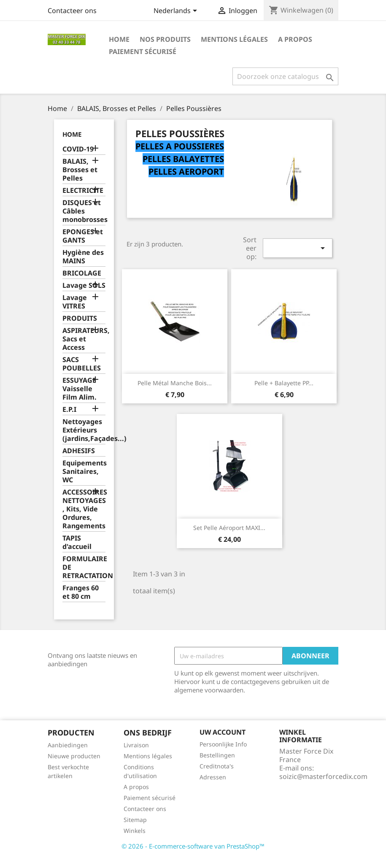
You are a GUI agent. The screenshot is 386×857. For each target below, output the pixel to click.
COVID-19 (78, 149)
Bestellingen (217, 755)
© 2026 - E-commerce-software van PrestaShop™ (193, 846)
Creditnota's (217, 766)
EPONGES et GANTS (82, 236)
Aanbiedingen (68, 745)
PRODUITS (79, 318)
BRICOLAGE (81, 273)
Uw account (223, 732)
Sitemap (135, 820)
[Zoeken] (285, 76)
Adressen (213, 777)
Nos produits (165, 39)
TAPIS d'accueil (77, 542)
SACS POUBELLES (81, 364)
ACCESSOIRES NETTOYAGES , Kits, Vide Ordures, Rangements (84, 509)
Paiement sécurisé (142, 51)
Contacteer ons (72, 10)
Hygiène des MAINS (83, 256)
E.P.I (69, 409)
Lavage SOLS (83, 285)
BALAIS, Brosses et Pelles (79, 170)
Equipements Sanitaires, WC (84, 471)
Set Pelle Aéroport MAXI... (229, 528)
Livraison (136, 745)
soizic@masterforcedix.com (323, 776)
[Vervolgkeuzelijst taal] (177, 11)
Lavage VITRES (74, 302)
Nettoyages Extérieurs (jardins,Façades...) (84, 430)
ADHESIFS (78, 450)
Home (119, 39)
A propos (295, 39)
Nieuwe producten (74, 756)
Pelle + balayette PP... (283, 383)
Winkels (135, 831)
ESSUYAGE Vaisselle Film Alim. (79, 389)
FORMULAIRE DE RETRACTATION (84, 567)
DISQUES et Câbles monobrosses (84, 211)
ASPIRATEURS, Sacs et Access (84, 339)
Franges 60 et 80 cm (80, 592)
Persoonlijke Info (223, 744)
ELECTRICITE (82, 190)
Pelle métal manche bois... (175, 383)
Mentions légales (234, 39)
